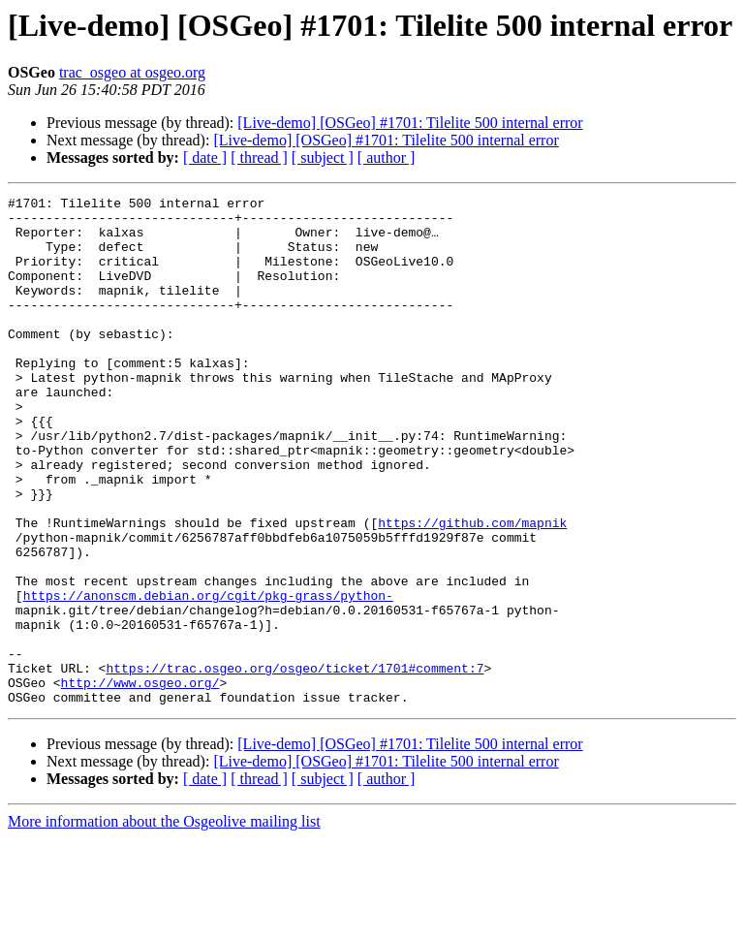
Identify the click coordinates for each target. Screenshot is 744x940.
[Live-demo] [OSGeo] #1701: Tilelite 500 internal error (409, 122)
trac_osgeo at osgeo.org (132, 72)
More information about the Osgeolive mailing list (164, 923)
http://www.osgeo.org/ (140, 781)
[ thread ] (259, 157)
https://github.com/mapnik (472, 589)
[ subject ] (323, 157)
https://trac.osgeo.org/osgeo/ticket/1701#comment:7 (294, 763)
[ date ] (205, 157)
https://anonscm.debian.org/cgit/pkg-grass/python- (208, 676)
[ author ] (386, 157)
